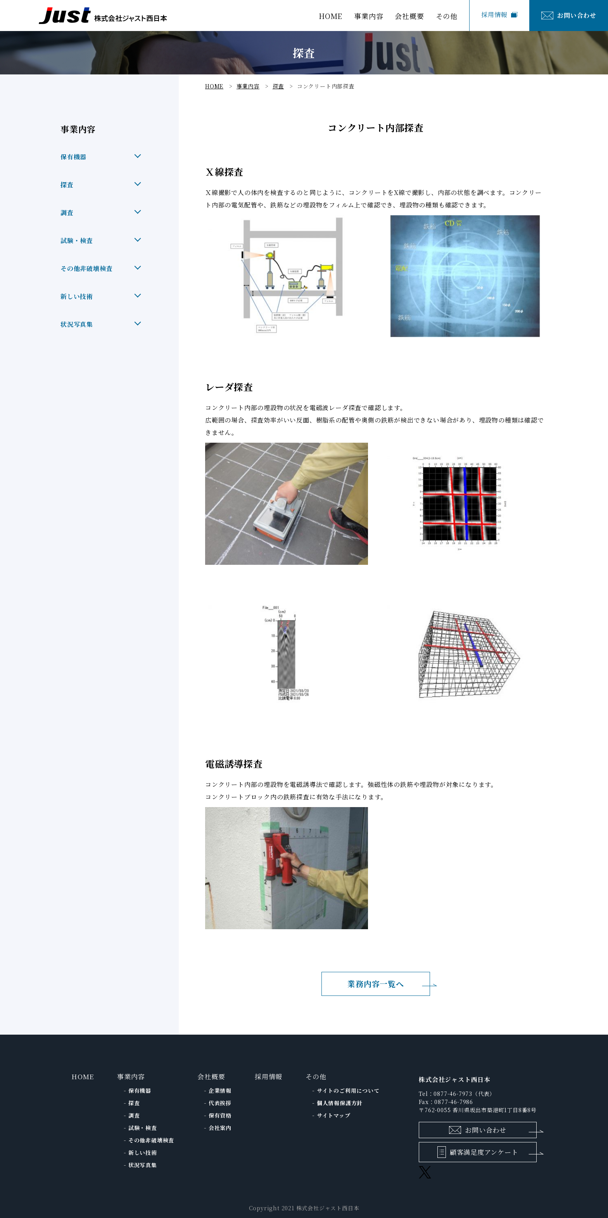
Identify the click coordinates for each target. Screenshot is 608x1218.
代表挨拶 (220, 1103)
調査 (134, 1115)
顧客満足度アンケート (484, 1152)
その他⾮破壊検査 (151, 1140)
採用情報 (494, 14)
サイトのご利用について (348, 1090)
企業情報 (220, 1090)
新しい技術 (142, 1152)
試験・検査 (142, 1128)
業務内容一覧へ (375, 983)
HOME (330, 16)
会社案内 (220, 1128)
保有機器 (139, 1090)
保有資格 (220, 1115)
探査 (134, 1103)
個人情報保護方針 (340, 1103)
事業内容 (131, 1076)
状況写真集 (142, 1165)
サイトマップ (334, 1115)
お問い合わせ (576, 15)
